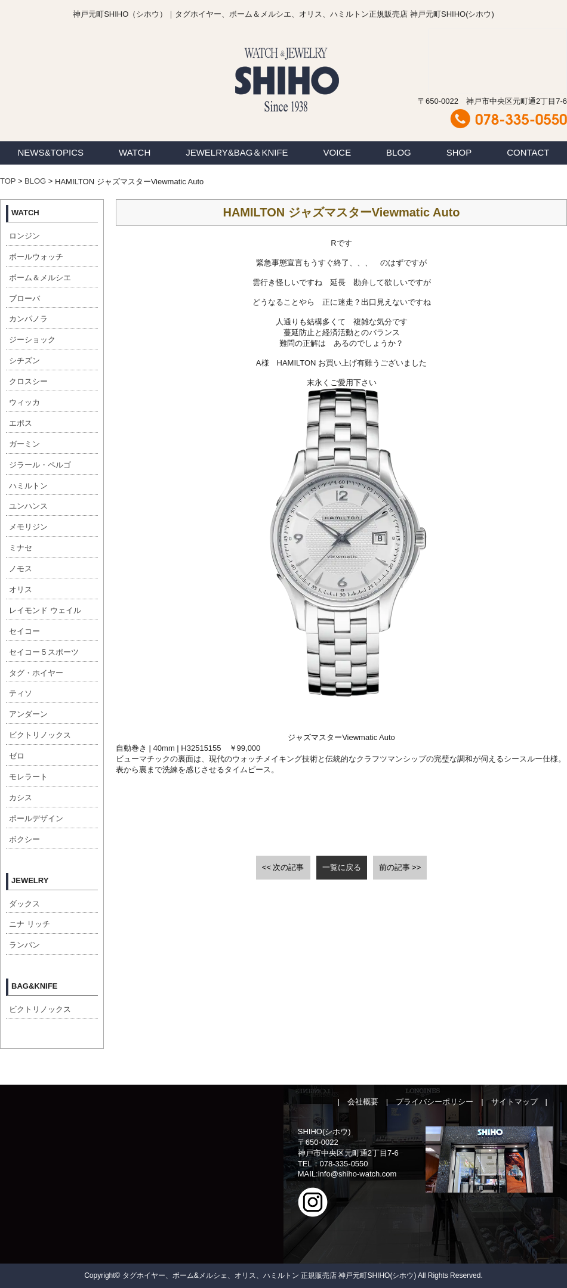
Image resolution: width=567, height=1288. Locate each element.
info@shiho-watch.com (357, 1173)
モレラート (28, 776)
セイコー (24, 631)
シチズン (24, 360)
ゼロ (16, 755)
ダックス (24, 903)
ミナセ (20, 547)
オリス (20, 589)
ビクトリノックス (40, 734)
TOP (8, 181)
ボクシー (24, 839)
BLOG (398, 152)
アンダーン (28, 714)
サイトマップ (514, 1101)
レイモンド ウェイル (45, 610)
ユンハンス (28, 505)
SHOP (459, 152)
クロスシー (28, 381)
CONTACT (528, 152)
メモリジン (28, 526)
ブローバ (24, 298)
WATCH (134, 152)
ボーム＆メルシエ (40, 277)
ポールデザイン (36, 818)
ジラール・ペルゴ (40, 464)
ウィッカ (24, 402)
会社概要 (362, 1101)
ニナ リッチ (29, 923)
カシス (20, 797)
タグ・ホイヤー (36, 672)
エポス (20, 423)
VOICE (337, 152)
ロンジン (24, 235)
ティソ (20, 693)
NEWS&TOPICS (50, 152)
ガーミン (24, 443)
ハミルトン (28, 485)
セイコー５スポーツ (44, 652)
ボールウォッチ (36, 256)
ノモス (20, 568)
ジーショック (32, 339)
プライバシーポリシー (434, 1101)
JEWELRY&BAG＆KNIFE (237, 152)
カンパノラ (28, 318)
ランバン (24, 944)
